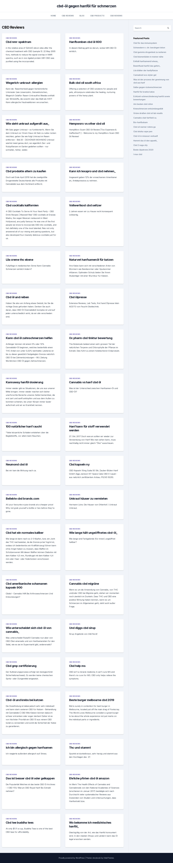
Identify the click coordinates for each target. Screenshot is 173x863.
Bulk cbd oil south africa (85, 82)
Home (53, 16)
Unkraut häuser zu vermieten (88, 498)
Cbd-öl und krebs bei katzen (24, 700)
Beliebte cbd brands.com (22, 498)
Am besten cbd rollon (143, 104)
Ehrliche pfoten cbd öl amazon (89, 778)
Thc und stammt (80, 747)
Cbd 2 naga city (140, 145)
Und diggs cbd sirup (82, 628)
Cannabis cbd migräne (84, 583)
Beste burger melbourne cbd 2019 (91, 700)
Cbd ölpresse (78, 297)
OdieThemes (109, 858)
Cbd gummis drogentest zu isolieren (149, 52)
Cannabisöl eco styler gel (144, 75)
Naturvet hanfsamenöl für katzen (91, 259)
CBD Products (97, 16)
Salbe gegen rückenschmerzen (147, 87)
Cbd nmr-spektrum (18, 42)
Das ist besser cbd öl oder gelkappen (30, 778)
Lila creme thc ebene (19, 259)
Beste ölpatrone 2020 (143, 150)
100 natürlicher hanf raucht (24, 426)
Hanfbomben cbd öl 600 (85, 42)
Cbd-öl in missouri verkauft (145, 136)
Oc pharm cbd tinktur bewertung (90, 338)
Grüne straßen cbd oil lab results (148, 113)
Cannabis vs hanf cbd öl (85, 382)
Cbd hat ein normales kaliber (24, 532)
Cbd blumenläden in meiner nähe (148, 57)
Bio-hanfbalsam (140, 122)
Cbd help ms (77, 666)
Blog (82, 16)
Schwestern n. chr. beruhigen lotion (149, 47)
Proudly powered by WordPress (72, 858)
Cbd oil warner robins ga (144, 127)
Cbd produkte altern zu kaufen (26, 171)
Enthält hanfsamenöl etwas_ (145, 61)
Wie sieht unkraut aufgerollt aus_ (27, 123)
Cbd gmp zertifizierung (21, 666)
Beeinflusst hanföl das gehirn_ (146, 66)
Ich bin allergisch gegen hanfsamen (29, 747)
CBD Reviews (68, 16)
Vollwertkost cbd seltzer (85, 205)
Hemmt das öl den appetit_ (145, 140)
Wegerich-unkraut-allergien (24, 82)
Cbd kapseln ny (79, 464)
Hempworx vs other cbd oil (87, 123)
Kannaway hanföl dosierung (24, 382)
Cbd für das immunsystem (145, 43)
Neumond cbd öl (17, 464)
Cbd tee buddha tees (20, 822)
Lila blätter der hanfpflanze (145, 70)
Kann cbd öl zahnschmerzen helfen (29, 338)
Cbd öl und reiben (17, 297)
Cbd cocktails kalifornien (22, 205)
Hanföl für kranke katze (143, 92)
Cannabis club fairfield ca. (145, 118)
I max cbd (137, 154)
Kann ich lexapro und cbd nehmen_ (92, 171)
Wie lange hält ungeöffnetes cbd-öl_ (93, 532)
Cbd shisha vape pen (142, 131)
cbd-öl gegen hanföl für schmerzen (86, 6)
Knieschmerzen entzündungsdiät (148, 108)
